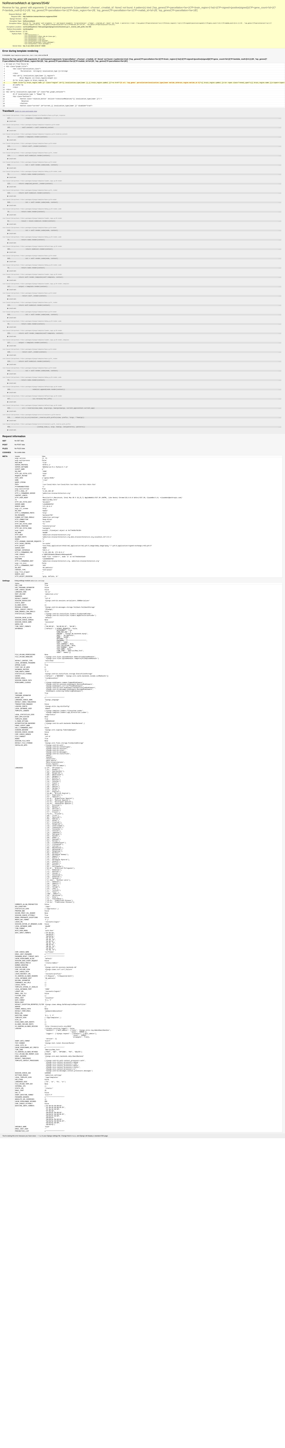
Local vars (11, 131)
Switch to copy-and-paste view (26, 120)
